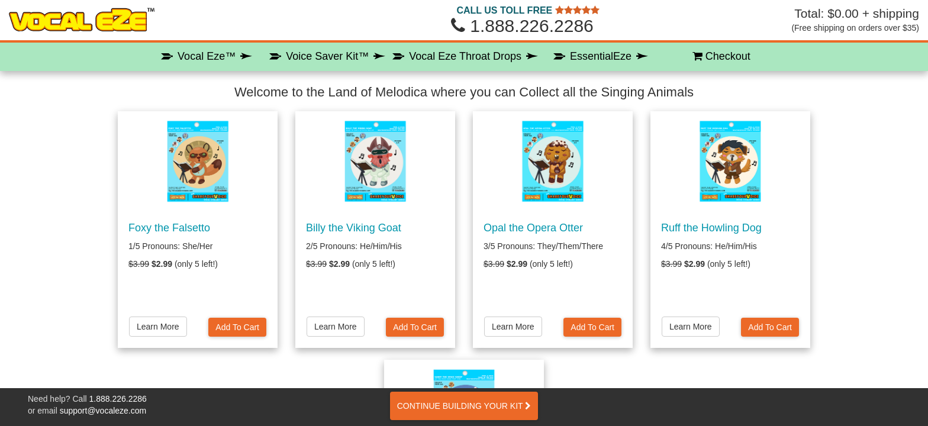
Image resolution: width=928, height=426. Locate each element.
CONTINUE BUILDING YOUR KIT (464, 406)
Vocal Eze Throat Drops (465, 56)
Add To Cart (237, 327)
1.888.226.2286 (118, 399)
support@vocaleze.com (103, 410)
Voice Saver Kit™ (327, 56)
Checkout (721, 56)
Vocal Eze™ (206, 56)
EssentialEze (600, 56)
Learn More (158, 326)
